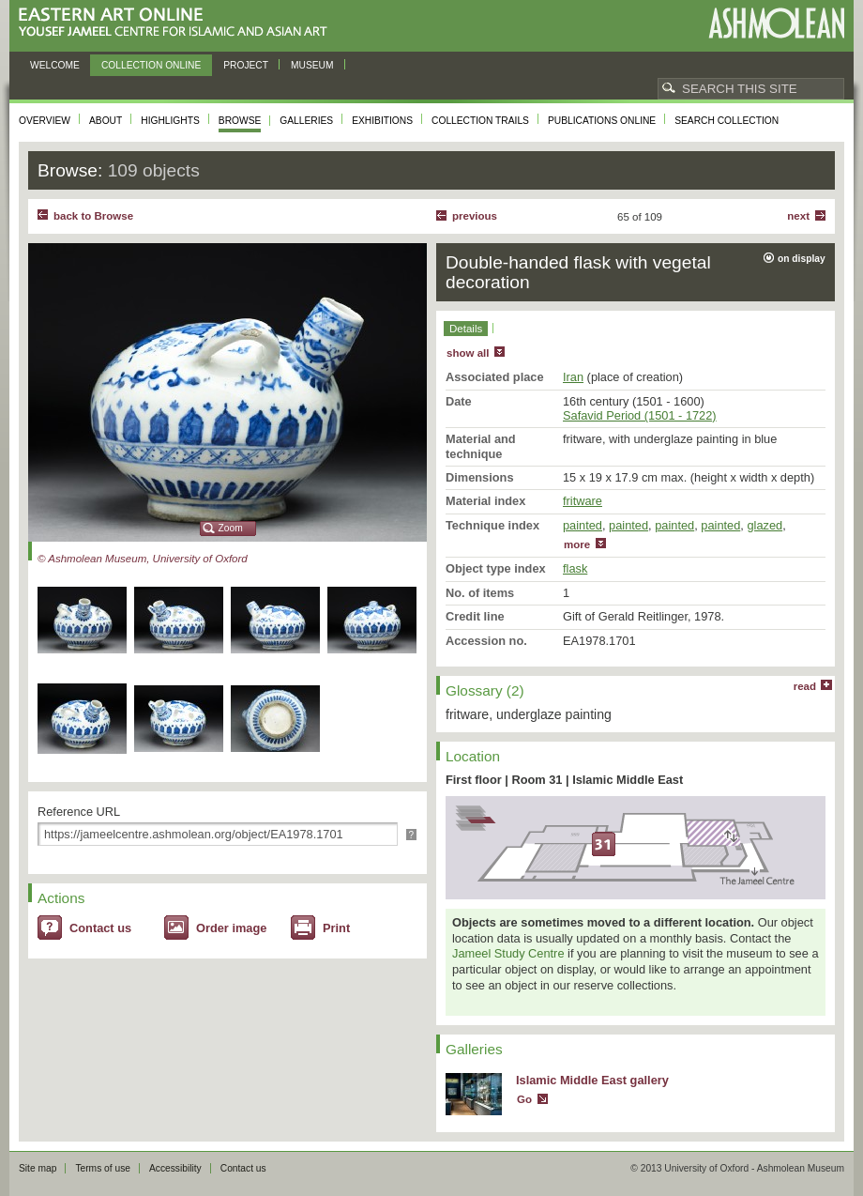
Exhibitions (382, 120)
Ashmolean (776, 23)
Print (336, 928)
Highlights (170, 120)
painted (582, 525)
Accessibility (175, 1168)
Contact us (100, 928)
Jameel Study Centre (508, 953)
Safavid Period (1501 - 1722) (640, 415)
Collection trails (480, 120)
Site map (37, 1168)
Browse (240, 120)
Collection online (151, 65)
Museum (312, 65)
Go (524, 1099)
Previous (474, 216)
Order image (231, 928)
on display (801, 258)
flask (575, 568)
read (805, 686)
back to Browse (93, 216)
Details (465, 328)
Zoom (231, 528)
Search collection (726, 120)
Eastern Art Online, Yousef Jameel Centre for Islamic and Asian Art (178, 23)
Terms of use (102, 1168)
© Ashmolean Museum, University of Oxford (143, 558)
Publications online (602, 120)
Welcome (55, 65)
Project (245, 65)
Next (798, 216)
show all (468, 353)
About (105, 120)
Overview (44, 120)
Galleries (306, 120)
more (577, 544)
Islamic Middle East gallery (592, 1080)
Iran (573, 377)
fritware (582, 501)
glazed (764, 525)
